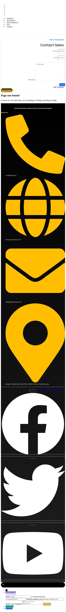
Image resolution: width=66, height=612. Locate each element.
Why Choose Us (12, 10)
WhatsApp (9, 607)
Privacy (44, 389)
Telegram (9, 609)
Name (55, 51)
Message (32, 80)
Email (55, 58)
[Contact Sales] (57, 31)
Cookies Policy (55, 389)
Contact (10, 14)
